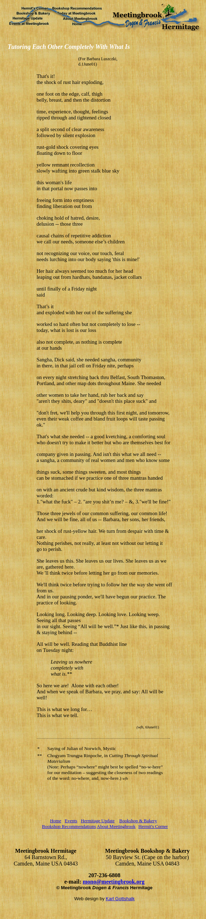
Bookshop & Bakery (138, 820)
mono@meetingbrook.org (114, 882)
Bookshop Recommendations (69, 826)
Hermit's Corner (153, 826)
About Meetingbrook (116, 826)
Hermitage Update (98, 820)
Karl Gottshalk (120, 898)
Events (71, 820)
